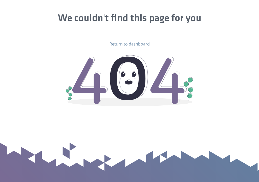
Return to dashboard (130, 44)
